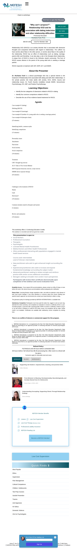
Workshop (36, 359)
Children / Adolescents (19, 488)
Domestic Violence (18, 510)
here (59, 299)
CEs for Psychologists (19, 514)
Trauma (15, 499)
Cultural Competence (19, 484)
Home (11, 543)
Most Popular (17, 469)
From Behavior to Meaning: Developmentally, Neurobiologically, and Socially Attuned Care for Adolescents (45, 379)
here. (13, 312)
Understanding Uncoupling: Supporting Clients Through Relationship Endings (43, 392)
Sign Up (39, 544)
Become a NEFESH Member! (40, 438)
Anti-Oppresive (17, 503)
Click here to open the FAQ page (53, 20)
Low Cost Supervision (40, 456)
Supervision (16, 477)
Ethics (14, 473)
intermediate (27, 258)
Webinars (17, 359)
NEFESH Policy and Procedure (15, 545)
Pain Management (18, 480)
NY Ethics (16, 506)
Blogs (26, 359)
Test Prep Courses (18, 492)
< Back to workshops (23, 15)
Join (16, 543)
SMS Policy (64, 543)
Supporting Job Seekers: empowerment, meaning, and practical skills (41, 364)
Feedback (67, 545)
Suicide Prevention (18, 495)
